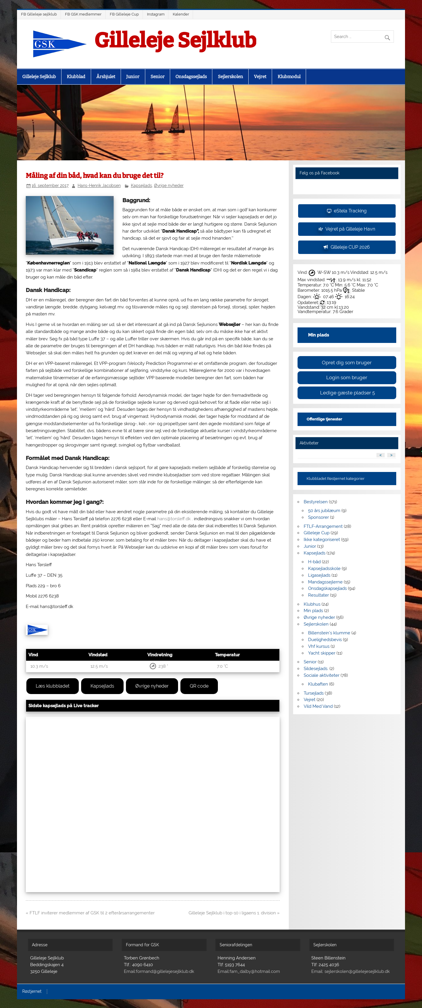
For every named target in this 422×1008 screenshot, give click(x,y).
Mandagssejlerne (325, 582)
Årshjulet (105, 76)
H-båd (314, 561)
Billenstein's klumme (329, 633)
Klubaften (318, 684)
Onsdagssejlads (191, 76)
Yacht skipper (321, 653)
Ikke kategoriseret (322, 539)
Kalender (181, 14)
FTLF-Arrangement (323, 526)
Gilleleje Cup (316, 532)
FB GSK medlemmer (83, 14)
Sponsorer (318, 517)
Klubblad (76, 76)
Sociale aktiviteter (321, 675)
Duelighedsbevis (325, 639)
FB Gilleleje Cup (124, 14)
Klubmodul (289, 76)
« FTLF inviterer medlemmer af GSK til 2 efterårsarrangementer (90, 913)
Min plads (313, 610)
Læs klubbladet (52, 686)
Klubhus (312, 604)
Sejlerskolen (230, 76)
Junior (132, 76)
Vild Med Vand (318, 706)
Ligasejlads (319, 575)
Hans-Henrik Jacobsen (99, 185)
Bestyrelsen (316, 501)
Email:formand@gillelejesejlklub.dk (159, 971)
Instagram (156, 14)
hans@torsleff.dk (174, 518)
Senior (158, 76)
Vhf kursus (318, 646)
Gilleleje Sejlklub (175, 40)
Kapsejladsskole (324, 568)
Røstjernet (32, 992)
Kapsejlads (141, 185)
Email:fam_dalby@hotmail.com (249, 971)
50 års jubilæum (324, 510)
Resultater (318, 595)
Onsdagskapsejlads (327, 588)
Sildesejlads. (316, 668)
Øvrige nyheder (169, 185)
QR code (199, 686)
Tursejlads (314, 693)
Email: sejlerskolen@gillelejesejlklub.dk (350, 971)
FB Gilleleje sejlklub (39, 14)
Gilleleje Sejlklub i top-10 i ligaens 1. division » (234, 913)
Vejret (260, 76)
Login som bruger (346, 377)
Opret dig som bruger (347, 362)
